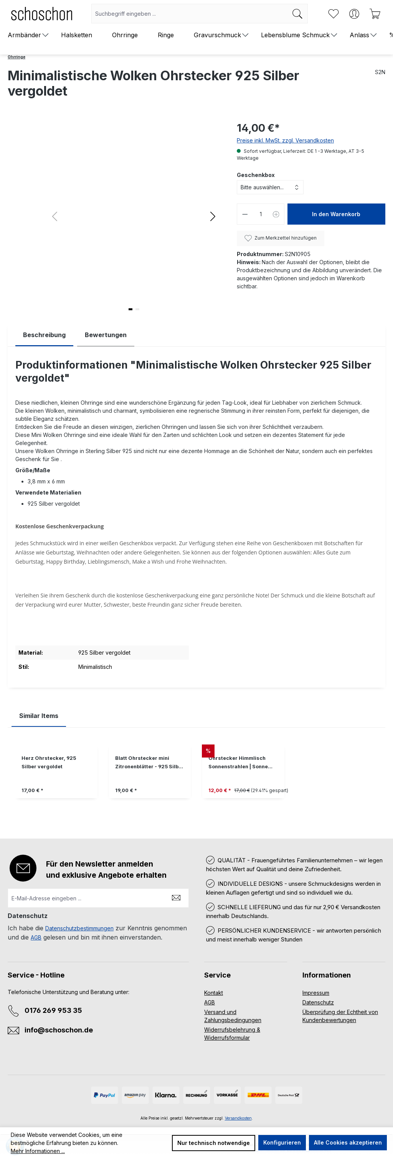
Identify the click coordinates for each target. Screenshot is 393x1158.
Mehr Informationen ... (38, 1151)
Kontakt (213, 992)
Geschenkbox (256, 175)
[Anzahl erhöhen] (276, 214)
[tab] (44, 335)
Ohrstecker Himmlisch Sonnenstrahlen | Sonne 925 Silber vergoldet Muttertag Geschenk (238, 763)
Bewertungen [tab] (106, 335)
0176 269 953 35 (53, 1010)
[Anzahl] (261, 214)
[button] (212, 216)
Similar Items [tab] (38, 716)
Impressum (315, 992)
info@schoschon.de (59, 1030)
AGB (36, 937)
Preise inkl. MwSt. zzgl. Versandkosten (285, 140)
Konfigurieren (282, 1142)
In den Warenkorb (336, 214)
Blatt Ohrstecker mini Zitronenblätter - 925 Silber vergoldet (149, 763)
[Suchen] (297, 13)
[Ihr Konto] (354, 14)
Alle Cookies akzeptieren (348, 1142)
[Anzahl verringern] (245, 214)
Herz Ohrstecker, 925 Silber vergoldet (48, 762)
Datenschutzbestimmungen (79, 928)
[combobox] (189, 13)
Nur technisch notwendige (213, 1143)
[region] (196, 777)
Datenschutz (318, 1002)
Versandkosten (238, 1118)
